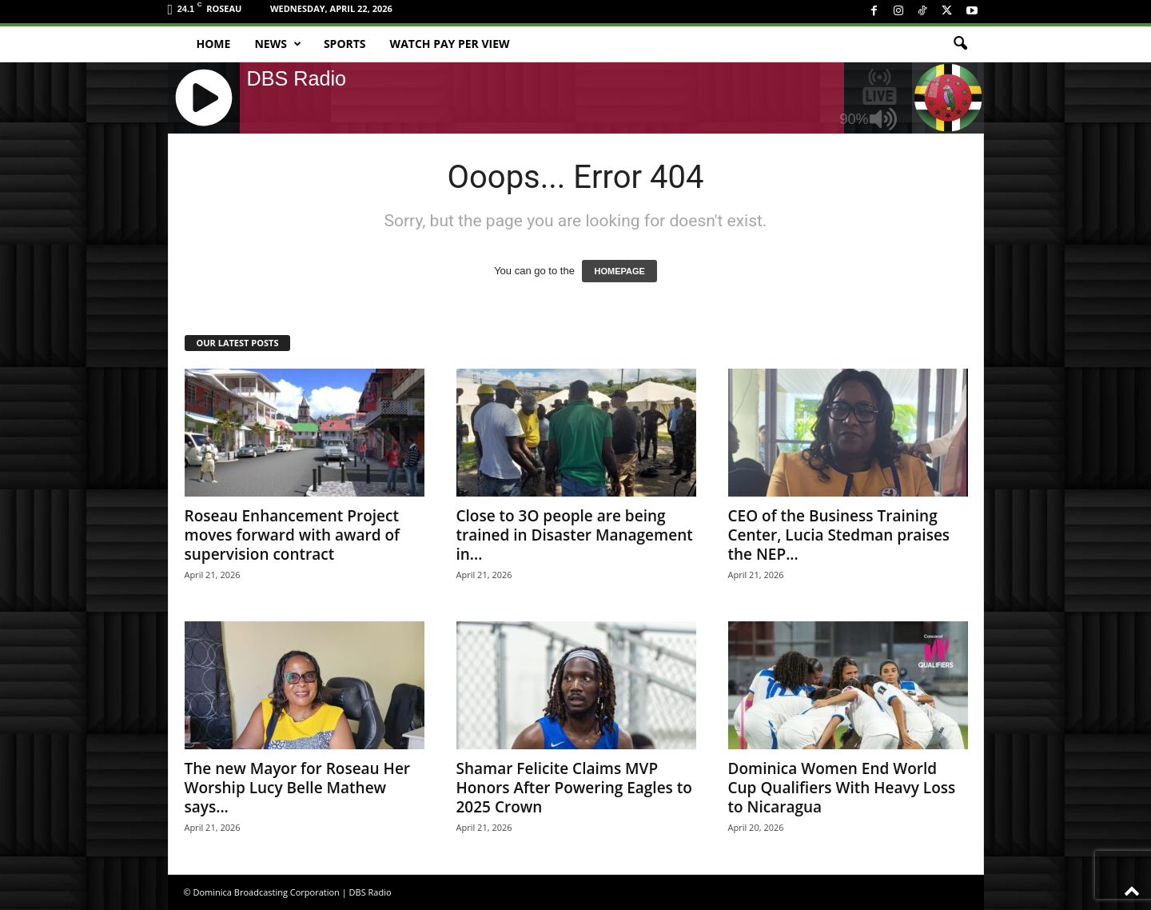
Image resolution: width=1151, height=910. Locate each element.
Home (214, 43)
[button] (960, 44)
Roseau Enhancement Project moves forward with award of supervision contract (292, 535)
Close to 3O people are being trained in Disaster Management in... (574, 535)
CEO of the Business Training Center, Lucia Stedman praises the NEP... (839, 535)
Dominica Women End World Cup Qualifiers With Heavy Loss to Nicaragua (842, 787)
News (277, 44)
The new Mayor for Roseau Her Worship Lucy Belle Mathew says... (298, 787)
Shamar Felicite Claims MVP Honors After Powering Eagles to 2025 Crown (574, 787)
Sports (345, 43)
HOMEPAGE (619, 271)
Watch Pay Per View (450, 43)
